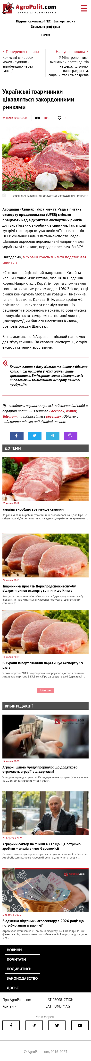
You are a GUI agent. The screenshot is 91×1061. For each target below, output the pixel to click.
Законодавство (22, 978)
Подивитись (19, 968)
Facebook (56, 410)
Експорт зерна (64, 21)
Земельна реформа (45, 26)
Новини (14, 949)
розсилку (54, 416)
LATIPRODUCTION (60, 999)
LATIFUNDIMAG (58, 1006)
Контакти (9, 1006)
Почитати (16, 959)
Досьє (13, 987)
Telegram (9, 416)
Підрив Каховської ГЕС (33, 21)
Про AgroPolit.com (16, 999)
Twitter (71, 410)
